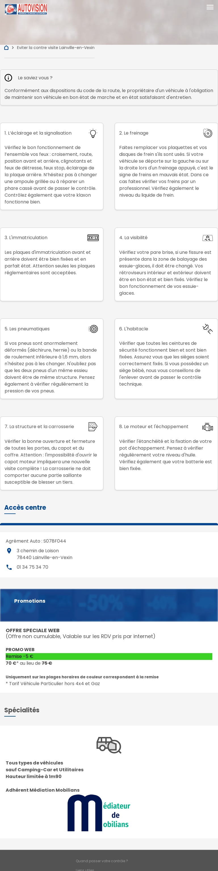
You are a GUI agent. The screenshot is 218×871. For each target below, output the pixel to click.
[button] (25, 507)
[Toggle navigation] (210, 7)
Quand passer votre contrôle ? (102, 861)
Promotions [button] (29, 601)
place (9, 550)
